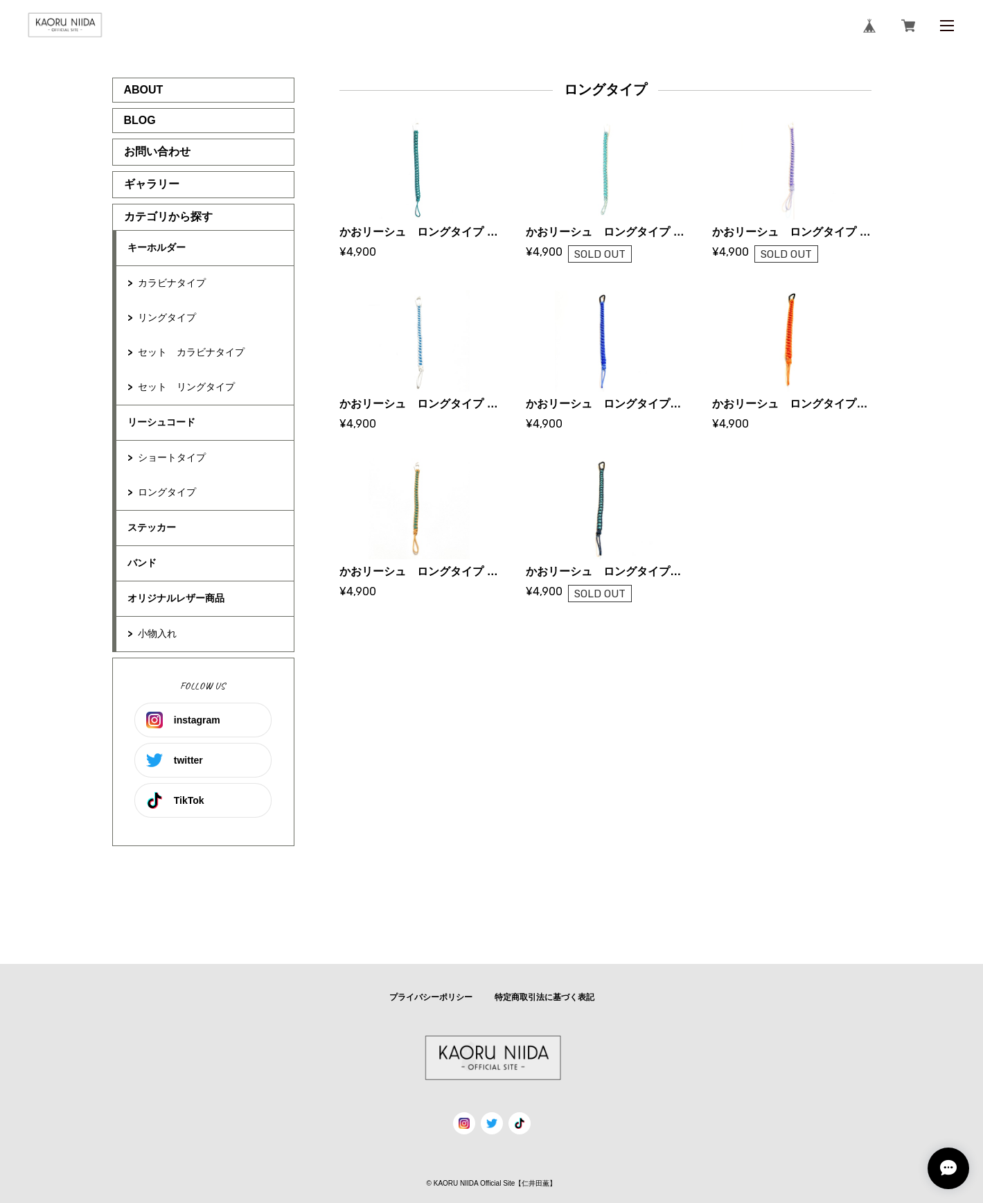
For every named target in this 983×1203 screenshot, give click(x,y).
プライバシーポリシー (430, 997)
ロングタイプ (167, 492)
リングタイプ (167, 317)
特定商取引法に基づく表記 (544, 997)
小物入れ (157, 633)
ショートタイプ (172, 457)
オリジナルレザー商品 (175, 598)
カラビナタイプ (172, 282)
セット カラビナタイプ (191, 352)
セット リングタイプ (186, 386)
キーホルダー (156, 247)
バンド (142, 562)
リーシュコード (161, 422)
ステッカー (151, 527)
